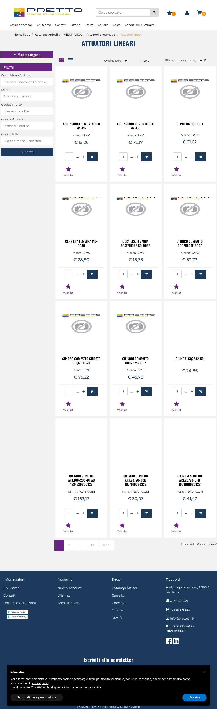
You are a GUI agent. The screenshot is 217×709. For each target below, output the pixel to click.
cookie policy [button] (40, 683)
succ (106, 545)
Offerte (75, 24)
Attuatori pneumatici (101, 34)
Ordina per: (112, 60)
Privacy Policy (19, 612)
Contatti (60, 24)
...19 (91, 545)
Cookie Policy (18, 616)
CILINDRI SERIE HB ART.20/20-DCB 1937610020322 (135, 480)
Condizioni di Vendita (140, 24)
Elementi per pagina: (180, 60)
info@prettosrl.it (182, 618)
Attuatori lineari (131, 34)
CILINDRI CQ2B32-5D (190, 359)
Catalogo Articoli (21, 24)
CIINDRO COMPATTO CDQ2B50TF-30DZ (190, 243)
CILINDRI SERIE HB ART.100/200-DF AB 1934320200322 (81, 480)
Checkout (119, 603)
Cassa (117, 24)
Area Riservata (69, 603)
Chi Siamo (44, 24)
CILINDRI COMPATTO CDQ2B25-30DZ (135, 361)
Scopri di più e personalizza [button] (36, 697)
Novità (88, 24)
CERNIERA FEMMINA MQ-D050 (81, 243)
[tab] (26, 54)
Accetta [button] (194, 697)
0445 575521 (179, 601)
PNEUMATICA (72, 34)
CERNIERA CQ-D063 (190, 124)
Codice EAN (10, 134)
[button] (154, 12)
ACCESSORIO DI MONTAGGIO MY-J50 (135, 126)
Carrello (103, 24)
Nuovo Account (70, 588)
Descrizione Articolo (16, 75)
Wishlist (64, 595)
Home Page (22, 34)
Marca (5, 90)
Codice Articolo (12, 119)
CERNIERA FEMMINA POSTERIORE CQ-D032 (135, 243)
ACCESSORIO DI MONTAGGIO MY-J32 (81, 126)
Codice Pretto (11, 105)
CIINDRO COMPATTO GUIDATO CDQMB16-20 (81, 361)
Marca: (77, 135)
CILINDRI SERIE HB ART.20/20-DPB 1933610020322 (189, 480)
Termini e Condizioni (19, 603)
